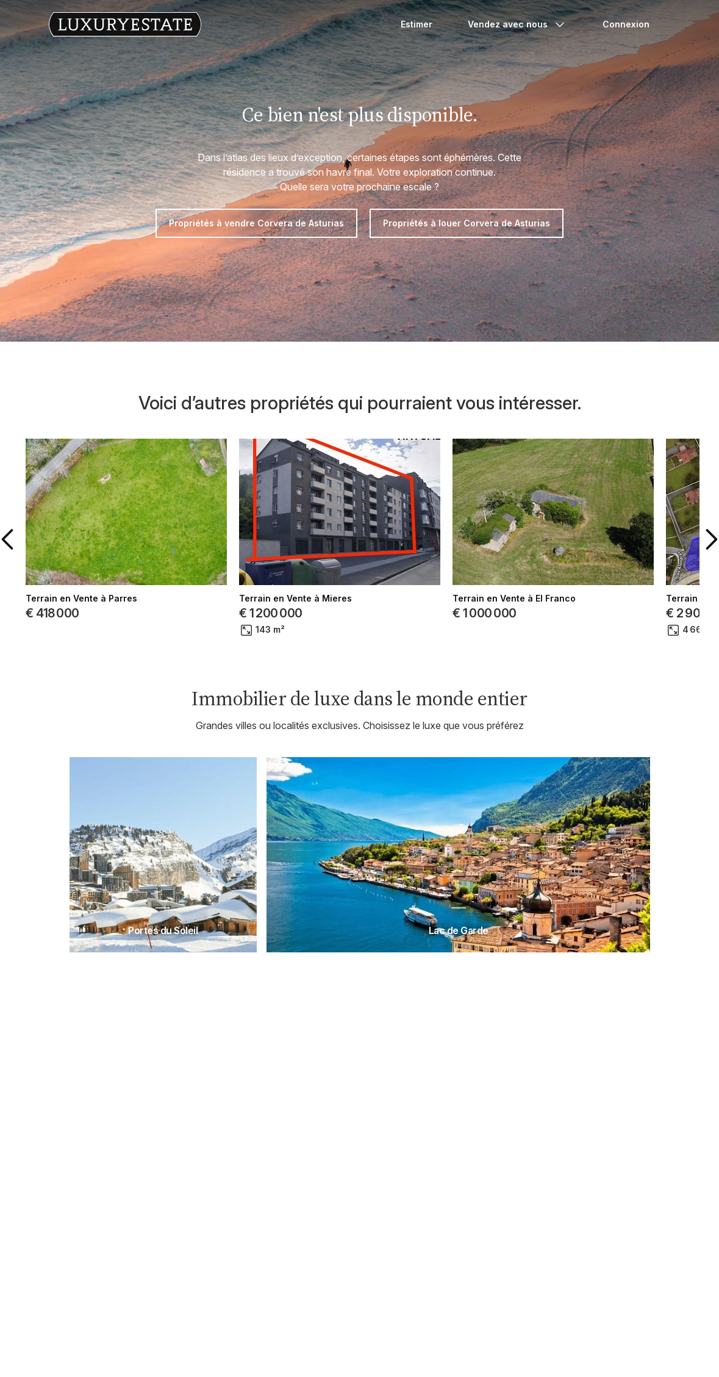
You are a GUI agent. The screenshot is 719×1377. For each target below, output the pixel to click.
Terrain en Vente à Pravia (528, 598)
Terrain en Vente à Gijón (98, 598)
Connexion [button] (626, 24)
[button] (30, 539)
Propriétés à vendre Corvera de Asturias (256, 223)
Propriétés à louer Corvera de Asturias (466, 223)
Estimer (416, 24)
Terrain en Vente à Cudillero (320, 598)
